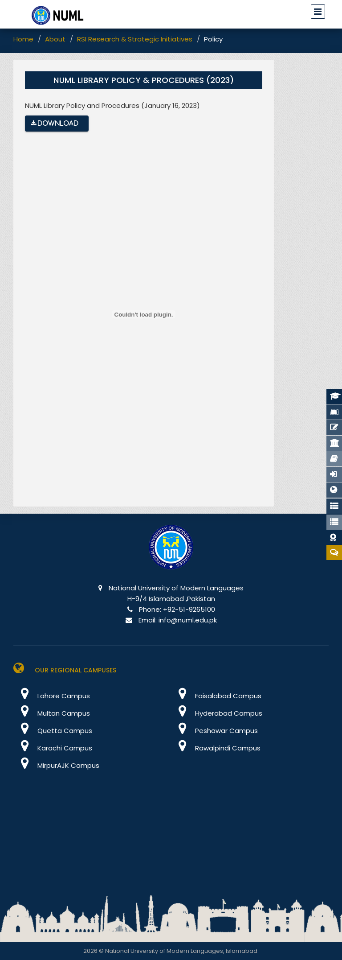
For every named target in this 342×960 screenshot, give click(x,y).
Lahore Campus (51, 695)
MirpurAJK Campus (56, 765)
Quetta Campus (52, 730)
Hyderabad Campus (216, 713)
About (55, 39)
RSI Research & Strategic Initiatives (134, 39)
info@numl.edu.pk (188, 620)
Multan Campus (51, 713)
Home (23, 39)
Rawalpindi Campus (216, 748)
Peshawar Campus (214, 730)
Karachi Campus (52, 748)
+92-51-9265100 (189, 609)
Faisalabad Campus (216, 695)
